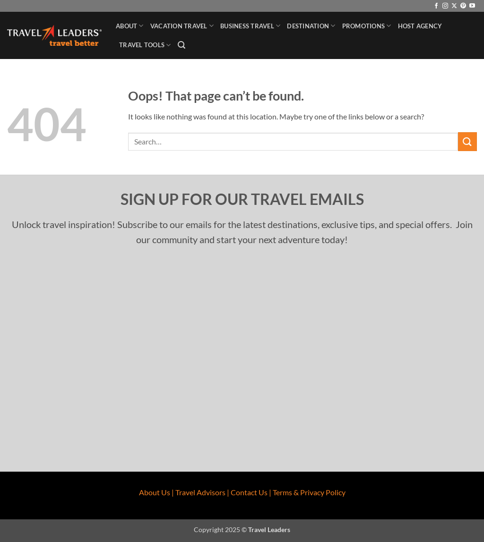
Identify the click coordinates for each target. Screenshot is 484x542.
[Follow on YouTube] (472, 6)
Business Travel (250, 25)
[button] (181, 45)
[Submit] (467, 141)
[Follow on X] (454, 6)
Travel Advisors (200, 492)
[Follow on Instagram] (445, 6)
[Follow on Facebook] (436, 6)
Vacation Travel (182, 25)
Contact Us (249, 492)
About (130, 25)
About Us (154, 492)
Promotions (366, 25)
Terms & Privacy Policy (309, 492)
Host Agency (420, 26)
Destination (311, 25)
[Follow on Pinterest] (463, 6)
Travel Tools (145, 45)
